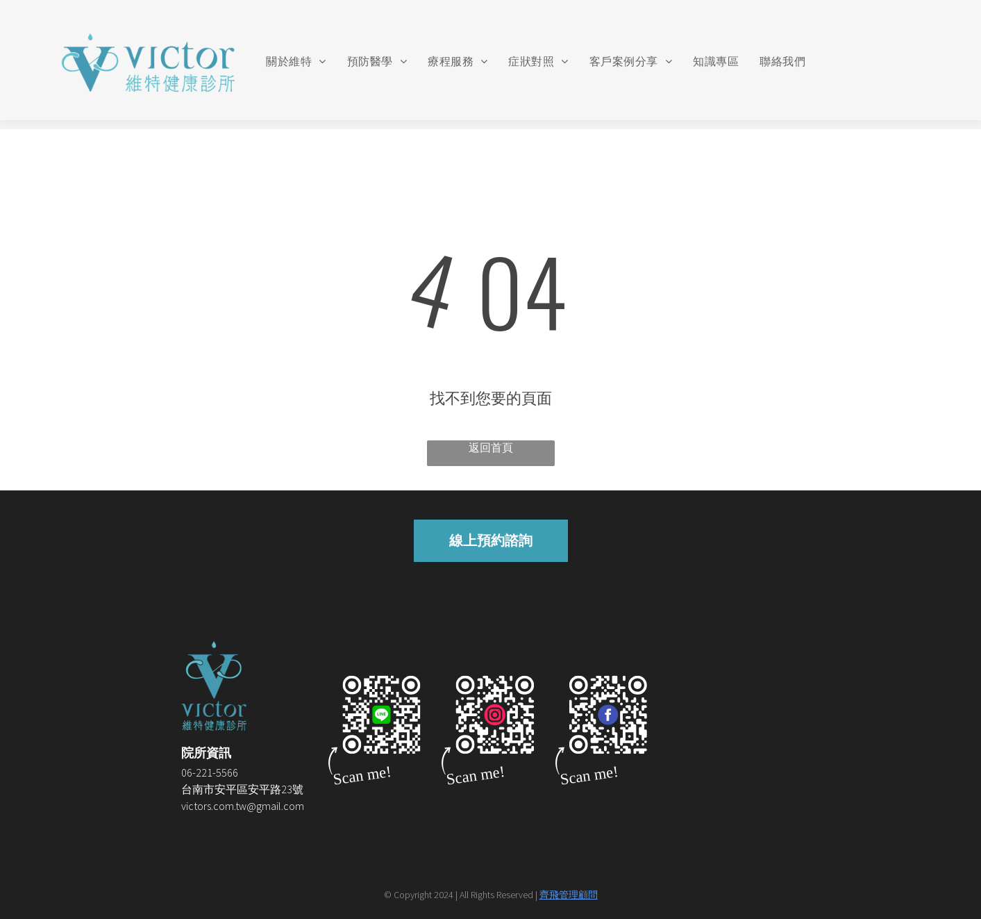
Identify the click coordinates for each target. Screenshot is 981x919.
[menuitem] (295, 62)
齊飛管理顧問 (568, 894)
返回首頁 (491, 447)
